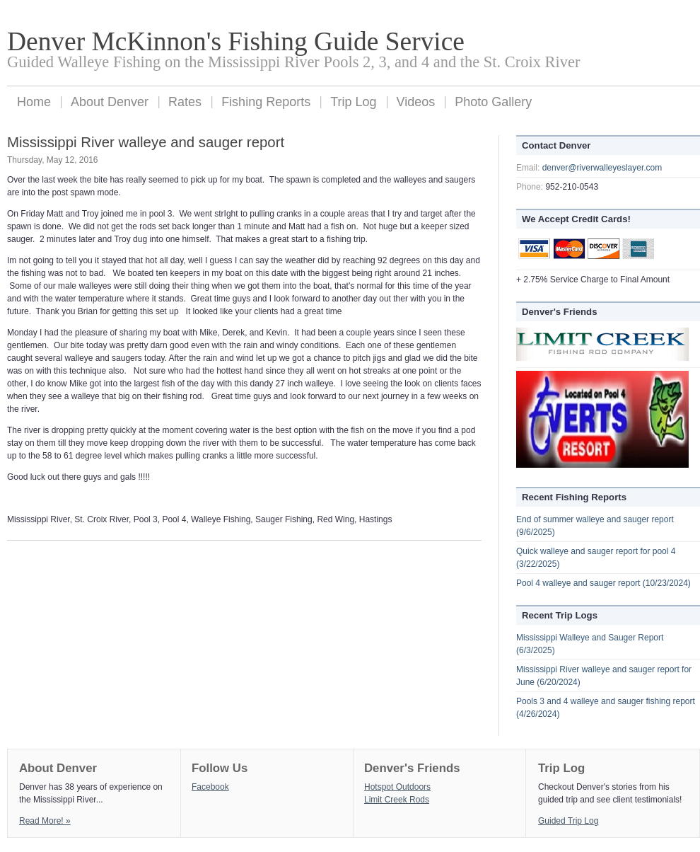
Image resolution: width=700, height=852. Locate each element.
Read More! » (45, 821)
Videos (416, 102)
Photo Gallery (493, 102)
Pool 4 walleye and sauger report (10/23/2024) (603, 583)
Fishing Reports (265, 102)
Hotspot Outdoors (397, 787)
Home (34, 102)
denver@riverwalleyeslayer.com (602, 168)
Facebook (210, 787)
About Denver (109, 102)
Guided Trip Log (568, 821)
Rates (185, 102)
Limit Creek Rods (396, 800)
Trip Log (353, 102)
